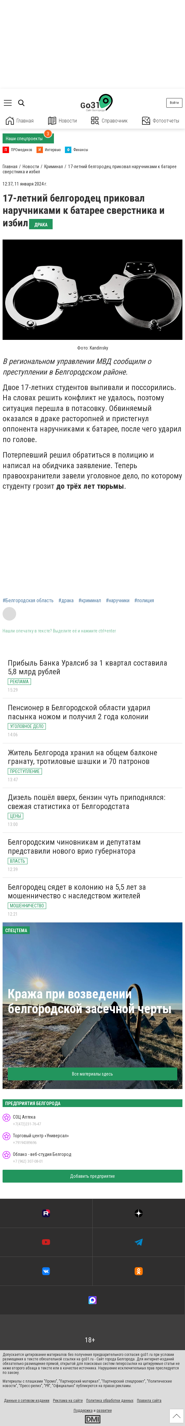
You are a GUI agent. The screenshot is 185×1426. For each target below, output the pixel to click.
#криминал (89, 601)
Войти (174, 103)
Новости (62, 121)
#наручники (117, 601)
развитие (104, 1410)
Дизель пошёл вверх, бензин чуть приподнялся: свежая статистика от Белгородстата (86, 802)
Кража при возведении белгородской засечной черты (90, 1001)
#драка (66, 601)
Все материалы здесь (92, 1073)
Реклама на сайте (68, 1400)
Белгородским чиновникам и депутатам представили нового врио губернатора (74, 847)
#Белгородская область (28, 601)
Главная (20, 121)
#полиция (144, 601)
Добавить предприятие (92, 1176)
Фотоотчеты (160, 121)
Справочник (109, 121)
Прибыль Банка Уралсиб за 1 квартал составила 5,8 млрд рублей (87, 668)
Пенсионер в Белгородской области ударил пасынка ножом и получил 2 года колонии (79, 712)
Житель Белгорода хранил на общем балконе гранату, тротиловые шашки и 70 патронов (82, 757)
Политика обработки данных (109, 1400)
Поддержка (83, 1410)
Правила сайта (149, 1400)
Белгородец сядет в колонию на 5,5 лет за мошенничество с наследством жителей (77, 892)
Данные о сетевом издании (26, 1400)
